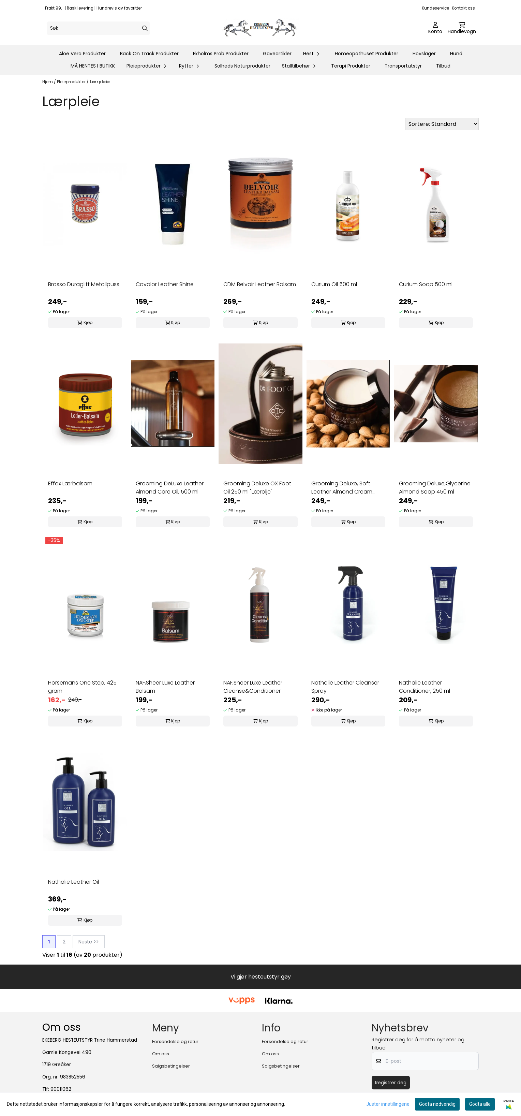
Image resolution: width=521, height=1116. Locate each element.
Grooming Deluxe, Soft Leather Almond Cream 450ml (341, 488)
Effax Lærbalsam (70, 483)
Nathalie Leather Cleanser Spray (345, 687)
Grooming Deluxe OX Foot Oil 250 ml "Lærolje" (257, 488)
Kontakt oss (463, 8)
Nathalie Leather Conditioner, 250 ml (424, 687)
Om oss (160, 1054)
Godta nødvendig (437, 1104)
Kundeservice (435, 8)
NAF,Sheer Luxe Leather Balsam (165, 687)
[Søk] (98, 28)
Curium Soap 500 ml (425, 284)
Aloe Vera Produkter (82, 53)
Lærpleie (100, 82)
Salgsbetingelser (171, 1066)
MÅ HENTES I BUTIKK (93, 65)
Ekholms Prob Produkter (221, 53)
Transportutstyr (403, 65)
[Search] (145, 28)
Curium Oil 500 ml (334, 284)
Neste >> (88, 941)
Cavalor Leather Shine (165, 284)
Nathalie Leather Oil (73, 882)
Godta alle (480, 1104)
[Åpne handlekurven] (462, 28)
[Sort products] (442, 124)
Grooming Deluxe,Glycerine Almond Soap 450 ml (435, 488)
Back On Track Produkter (149, 53)
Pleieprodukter (72, 82)
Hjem (48, 82)
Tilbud (443, 65)
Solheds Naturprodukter (242, 65)
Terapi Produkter (350, 65)
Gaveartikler (277, 53)
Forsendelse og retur (175, 1041)
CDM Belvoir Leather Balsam (259, 284)
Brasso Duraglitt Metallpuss (83, 284)
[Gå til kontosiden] (435, 28)
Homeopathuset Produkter (366, 53)
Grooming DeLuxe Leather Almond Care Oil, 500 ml (170, 488)
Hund (456, 53)
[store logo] (262, 28)
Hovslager (424, 53)
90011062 (60, 1089)
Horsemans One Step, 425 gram (82, 687)
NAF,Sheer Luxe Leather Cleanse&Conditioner (252, 687)
